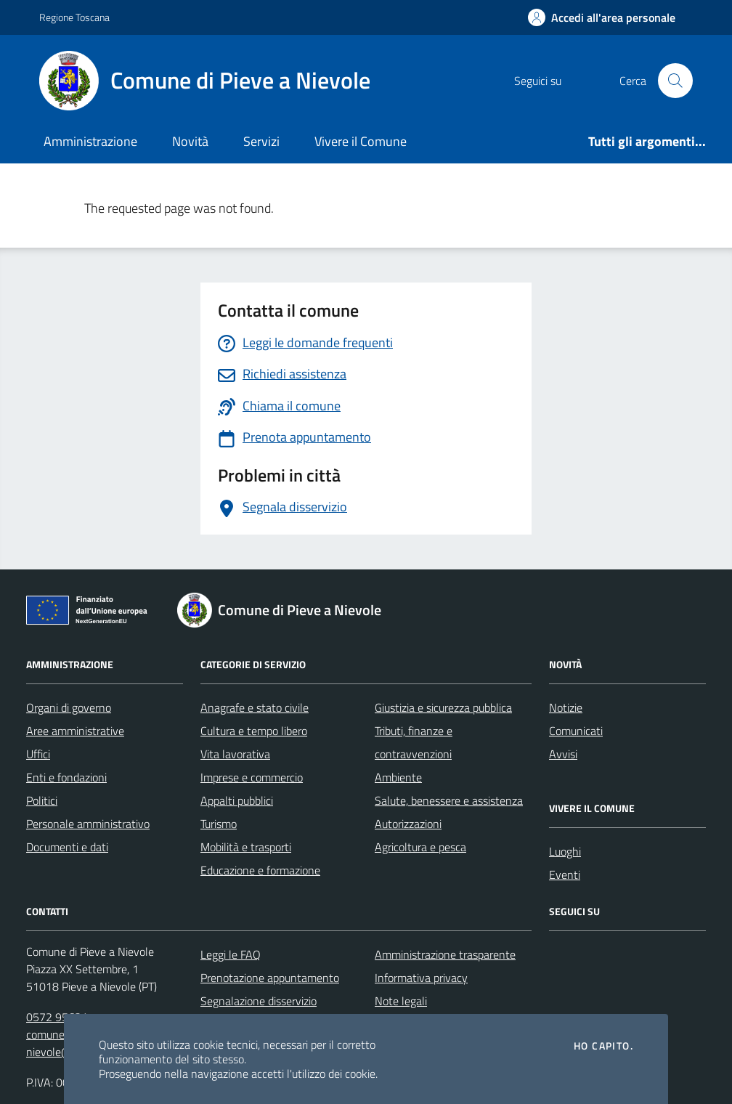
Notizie (565, 707)
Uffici (38, 754)
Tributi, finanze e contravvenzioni (413, 742)
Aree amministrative (75, 730)
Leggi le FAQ (230, 954)
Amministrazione (90, 141)
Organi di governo (68, 707)
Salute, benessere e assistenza (449, 800)
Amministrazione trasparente (445, 954)
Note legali (401, 1001)
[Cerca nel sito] (675, 80)
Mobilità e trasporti (245, 847)
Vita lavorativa (235, 754)
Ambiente (398, 777)
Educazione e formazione (260, 870)
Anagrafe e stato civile (254, 707)
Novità (190, 141)
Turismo (218, 823)
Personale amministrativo (88, 823)
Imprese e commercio (251, 777)
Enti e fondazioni (66, 777)
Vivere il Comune (360, 141)
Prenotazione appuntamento (269, 977)
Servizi (261, 141)
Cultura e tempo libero (253, 730)
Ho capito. (603, 1046)
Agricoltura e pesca (420, 847)
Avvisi (563, 754)
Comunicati (576, 730)
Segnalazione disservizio (258, 1001)
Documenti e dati (67, 847)
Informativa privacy (421, 977)
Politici (41, 800)
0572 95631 (57, 1017)
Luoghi (565, 851)
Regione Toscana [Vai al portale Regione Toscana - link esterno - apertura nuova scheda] (74, 17)
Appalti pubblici (236, 800)
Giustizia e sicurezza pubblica (443, 707)
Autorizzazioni (408, 823)
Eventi (564, 874)
